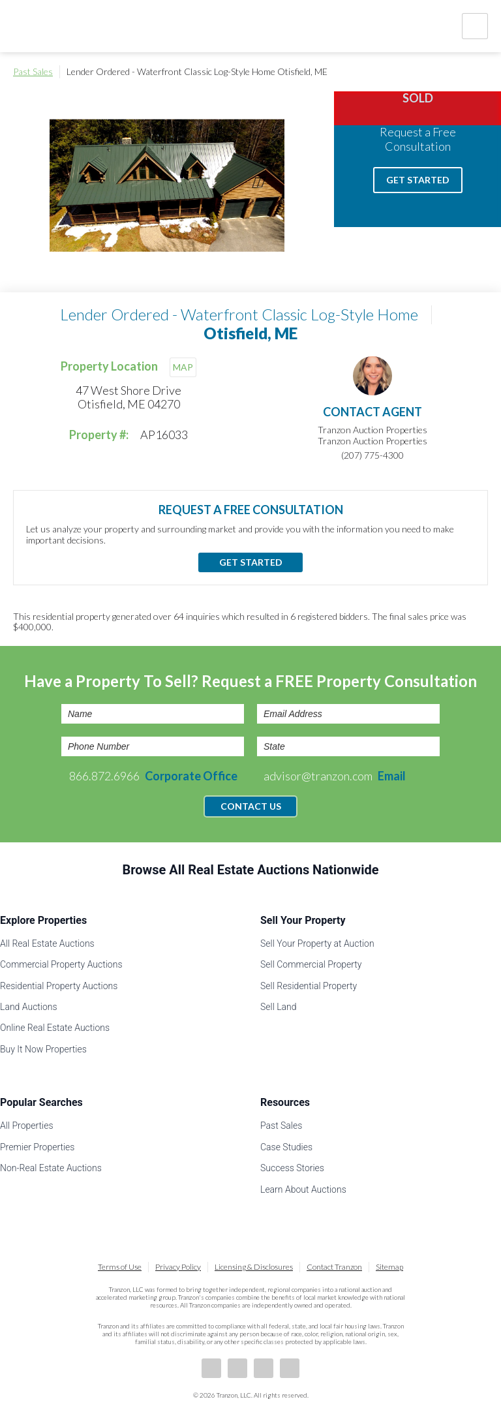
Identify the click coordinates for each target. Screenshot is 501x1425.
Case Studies (286, 1147)
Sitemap (389, 1267)
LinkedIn (237, 1368)
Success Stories (292, 1168)
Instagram (289, 1368)
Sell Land (278, 1007)
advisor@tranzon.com (335, 776)
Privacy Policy (178, 1267)
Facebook (211, 1368)
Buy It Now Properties (43, 1049)
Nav (475, 26)
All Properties (26, 1125)
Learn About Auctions (303, 1189)
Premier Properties (37, 1147)
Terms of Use (120, 1267)
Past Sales (33, 71)
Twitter (263, 1368)
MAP (183, 367)
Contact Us (250, 806)
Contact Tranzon (334, 1267)
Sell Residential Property (308, 986)
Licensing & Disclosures (254, 1267)
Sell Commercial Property (310, 964)
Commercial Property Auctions (61, 964)
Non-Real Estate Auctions (51, 1168)
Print (481, 71)
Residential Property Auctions (58, 986)
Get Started (417, 179)
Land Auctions (28, 1007)
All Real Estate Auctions (47, 943)
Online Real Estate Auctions (55, 1027)
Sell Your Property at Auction (317, 943)
